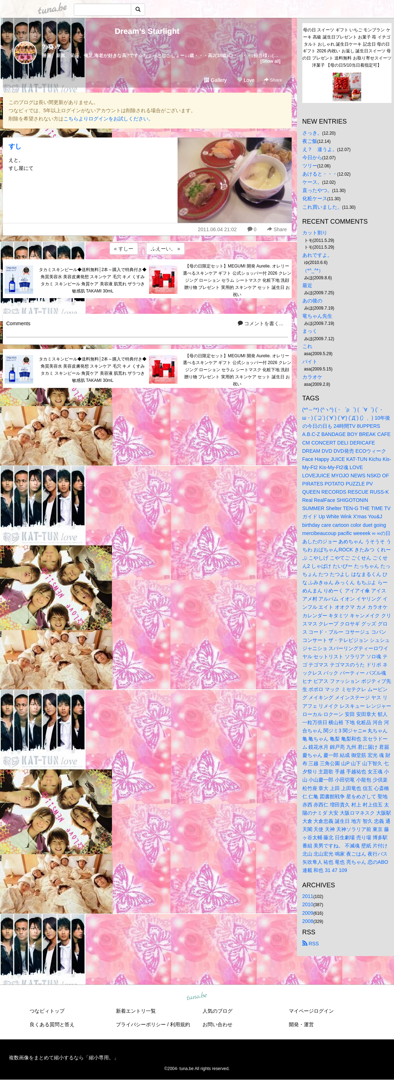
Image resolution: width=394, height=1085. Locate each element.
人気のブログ (217, 1011)
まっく (309, 331)
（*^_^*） (313, 270)
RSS (310, 943)
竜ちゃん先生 (317, 316)
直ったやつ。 (317, 190)
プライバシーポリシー (141, 1024)
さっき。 (312, 133)
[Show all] (270, 61)
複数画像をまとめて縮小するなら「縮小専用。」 (64, 1057)
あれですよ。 (317, 255)
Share (273, 80)
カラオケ (312, 377)
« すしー (123, 248)
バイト (309, 361)
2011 (307, 896)
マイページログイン (311, 1011)
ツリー (309, 165)
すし (15, 146)
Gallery (215, 80)
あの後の (312, 300)
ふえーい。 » (165, 248)
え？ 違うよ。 (319, 149)
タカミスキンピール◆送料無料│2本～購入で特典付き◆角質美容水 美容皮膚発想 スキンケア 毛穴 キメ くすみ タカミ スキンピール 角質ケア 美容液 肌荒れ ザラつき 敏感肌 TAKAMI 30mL (93, 280)
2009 (307, 913)
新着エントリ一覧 (136, 1011)
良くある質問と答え (52, 1024)
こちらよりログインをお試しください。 (108, 118)
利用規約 (180, 1024)
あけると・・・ (319, 174)
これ (307, 346)
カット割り (314, 232)
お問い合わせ (217, 1024)
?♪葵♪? (51, 47)
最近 (307, 285)
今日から (312, 157)
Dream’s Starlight (147, 31)
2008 (307, 921)
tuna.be (197, 996)
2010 (307, 904)
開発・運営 (301, 1024)
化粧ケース (314, 198)
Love (245, 80)
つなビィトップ (47, 1011)
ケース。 (312, 182)
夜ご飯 (309, 141)
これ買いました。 (322, 207)
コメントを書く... (260, 323)
